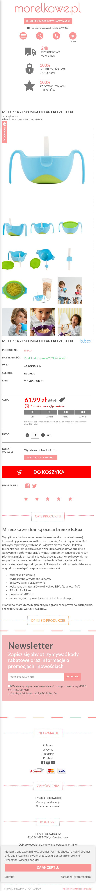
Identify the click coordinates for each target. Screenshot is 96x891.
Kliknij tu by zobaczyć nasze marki (48, 21)
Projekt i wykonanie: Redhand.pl (77, 887)
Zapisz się (72, 675)
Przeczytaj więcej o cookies (22, 859)
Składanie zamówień (48, 805)
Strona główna (9, 116)
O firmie (48, 743)
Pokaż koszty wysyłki (41, 456)
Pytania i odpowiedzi (48, 796)
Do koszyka (40, 471)
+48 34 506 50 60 (56, 36)
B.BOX (28, 349)
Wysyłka (48, 748)
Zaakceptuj (48, 867)
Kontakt (48, 756)
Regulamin (48, 752)
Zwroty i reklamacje (48, 800)
